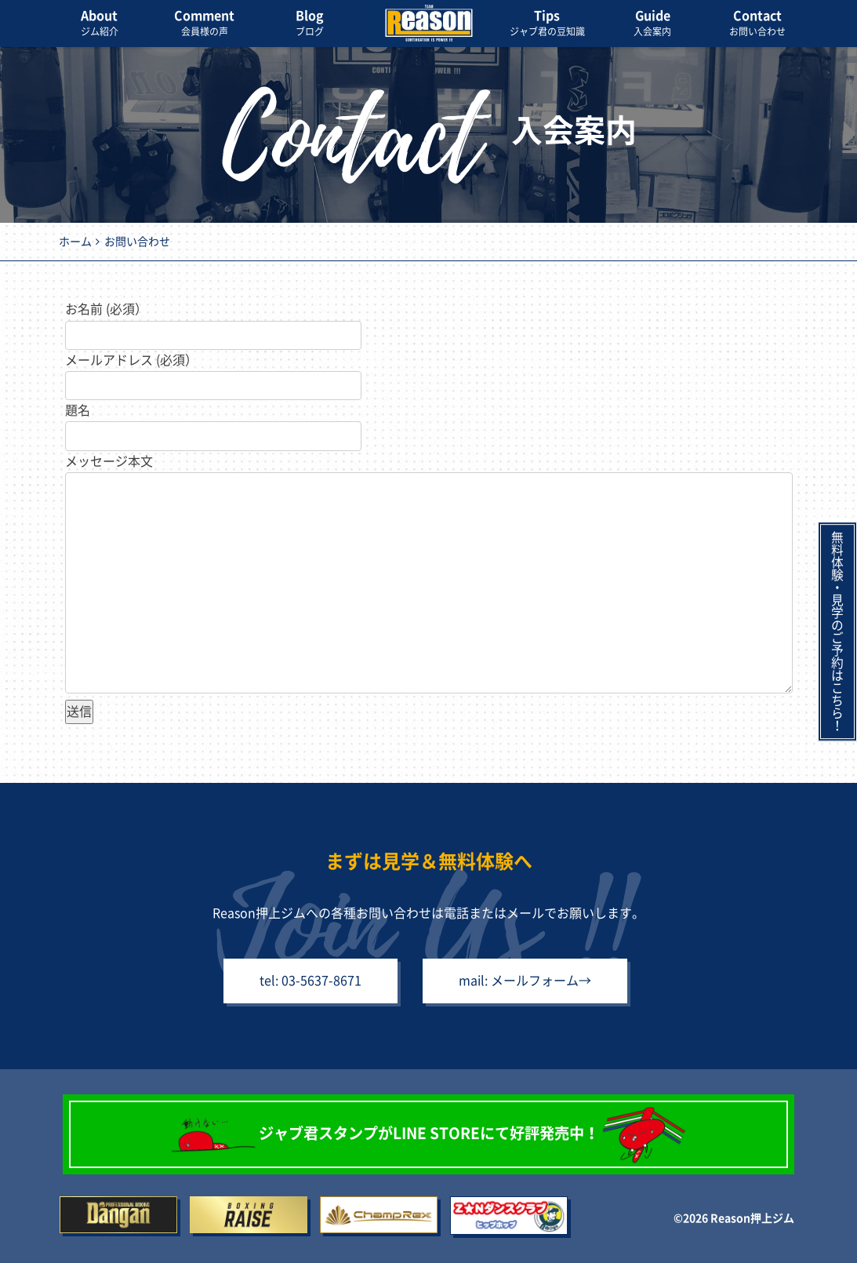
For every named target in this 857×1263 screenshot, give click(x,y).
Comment (205, 24)
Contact (757, 24)
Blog (310, 24)
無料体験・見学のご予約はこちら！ (837, 631)
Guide (652, 24)
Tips (547, 24)
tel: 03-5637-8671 (309, 981)
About (100, 24)
